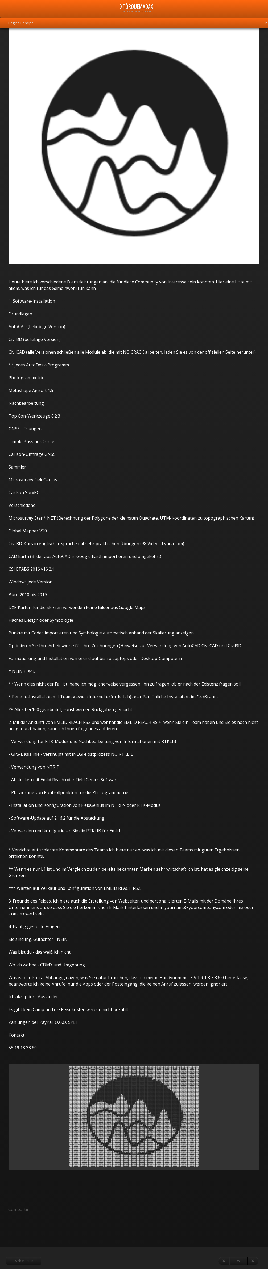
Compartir (18, 1209)
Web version (23, 1261)
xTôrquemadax (136, 6)
